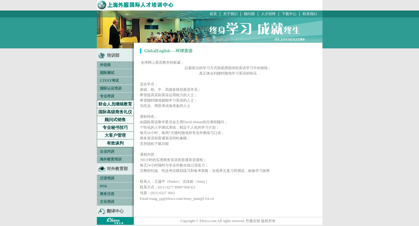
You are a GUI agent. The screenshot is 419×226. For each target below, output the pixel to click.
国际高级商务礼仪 (115, 112)
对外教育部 (117, 168)
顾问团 (249, 14)
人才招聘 (268, 14)
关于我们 (230, 14)
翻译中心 (115, 211)
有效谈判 (115, 143)
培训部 (113, 55)
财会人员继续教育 (115, 104)
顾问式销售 (115, 120)
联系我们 (310, 14)
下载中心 (289, 14)
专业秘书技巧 (115, 127)
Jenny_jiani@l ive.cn (198, 199)
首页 (213, 14)
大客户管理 (115, 135)
